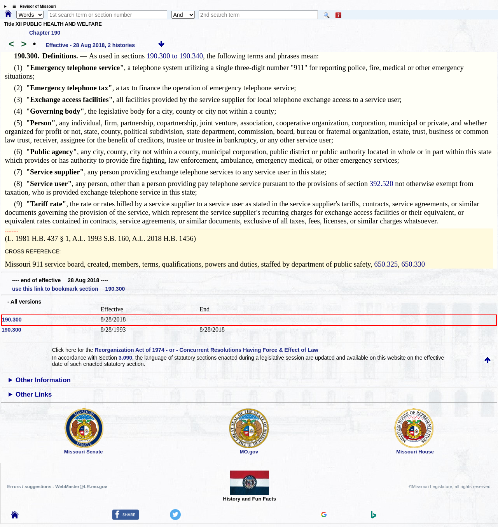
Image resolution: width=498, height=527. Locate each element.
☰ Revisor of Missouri (32, 6)
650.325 (386, 264)
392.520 (381, 183)
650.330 (413, 264)
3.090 (125, 358)
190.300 (12, 319)
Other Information (43, 380)
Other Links (34, 394)
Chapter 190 (44, 33)
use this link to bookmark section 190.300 (68, 289)
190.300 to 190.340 (175, 56)
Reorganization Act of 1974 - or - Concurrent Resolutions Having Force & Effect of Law (206, 350)
